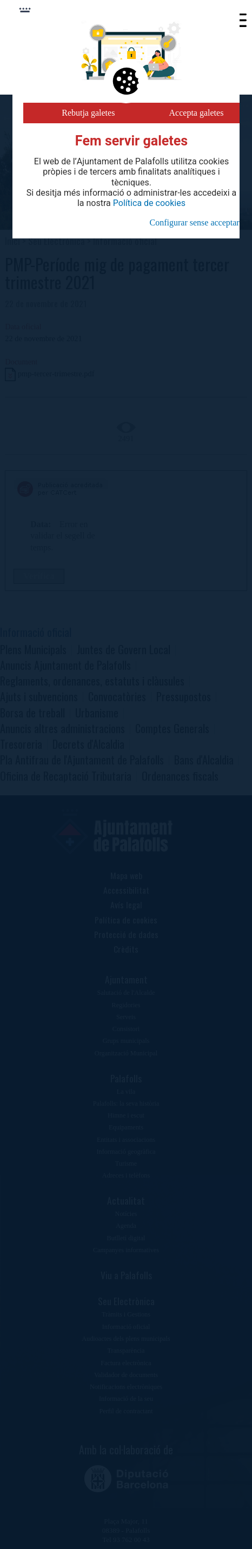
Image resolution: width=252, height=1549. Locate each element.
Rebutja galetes (88, 112)
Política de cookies (149, 203)
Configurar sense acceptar (195, 222)
